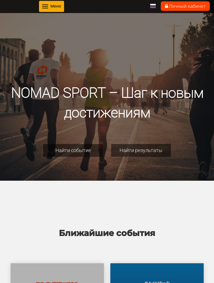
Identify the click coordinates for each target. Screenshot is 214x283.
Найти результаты (141, 150)
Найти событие (73, 150)
